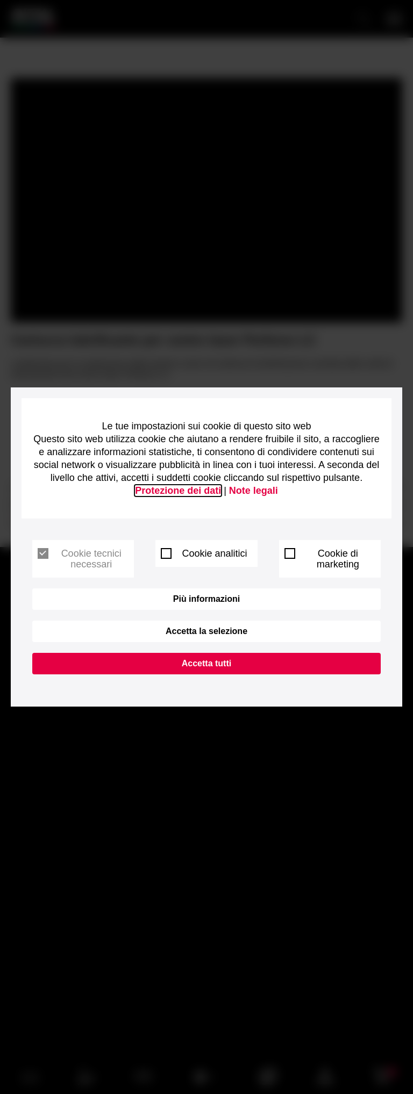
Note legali (253, 490)
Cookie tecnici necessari (80, 559)
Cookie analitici (204, 553)
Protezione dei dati (178, 490)
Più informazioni (206, 598)
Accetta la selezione (206, 631)
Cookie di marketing (321, 559)
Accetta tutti (206, 663)
